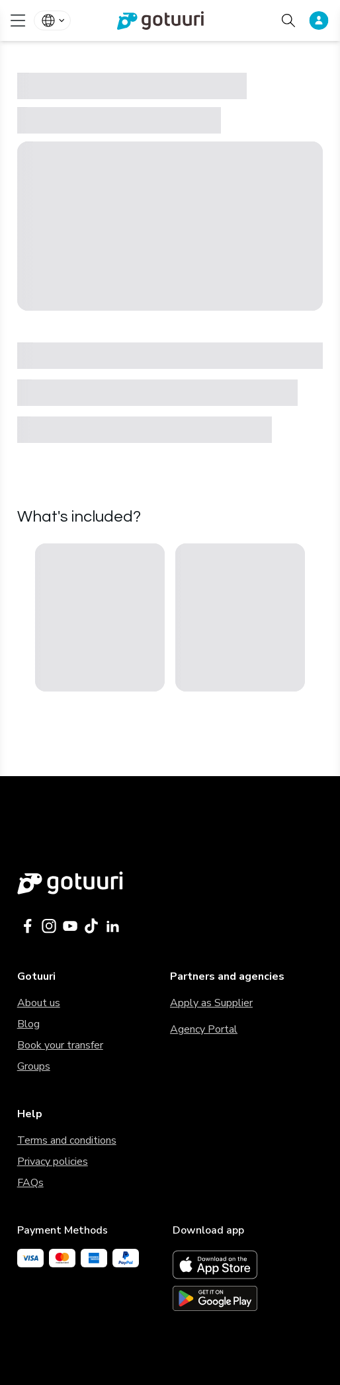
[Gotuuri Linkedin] (112, 926)
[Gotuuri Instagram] (49, 926)
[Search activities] (288, 20)
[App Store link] (248, 1265)
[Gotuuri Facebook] (27, 926)
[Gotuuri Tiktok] (91, 926)
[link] (170, 20)
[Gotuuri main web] (170, 882)
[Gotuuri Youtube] (70, 926)
